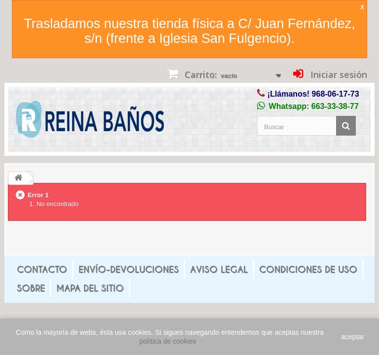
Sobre (31, 288)
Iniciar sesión (337, 74)
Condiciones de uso (308, 269)
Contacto (42, 269)
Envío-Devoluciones (128, 269)
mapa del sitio (90, 288)
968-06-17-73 (335, 94)
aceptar (352, 337)
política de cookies (168, 341)
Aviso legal (219, 269)
